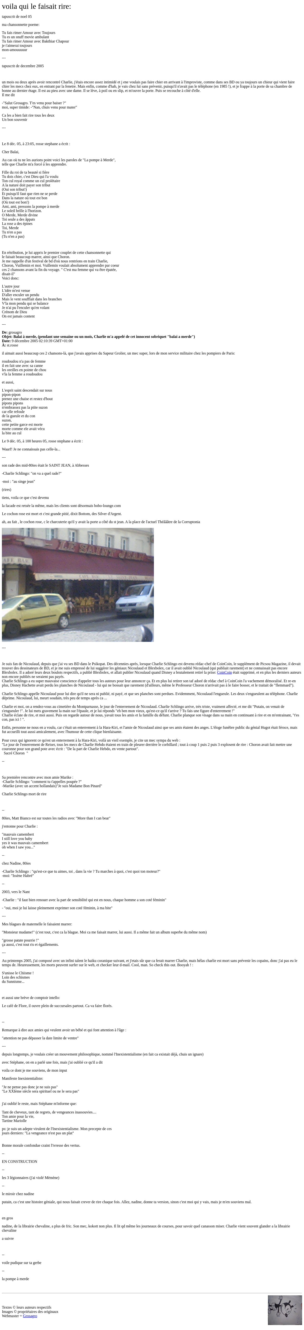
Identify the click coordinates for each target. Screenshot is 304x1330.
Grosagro (30, 1316)
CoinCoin (224, 672)
